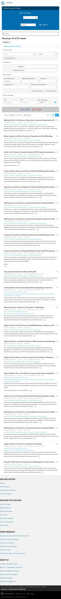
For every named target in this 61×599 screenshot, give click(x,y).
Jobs (39, 587)
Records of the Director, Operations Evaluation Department (19, 313)
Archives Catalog (5, 504)
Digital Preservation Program (9, 574)
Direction (19, 115)
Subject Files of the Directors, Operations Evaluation (23, 444)
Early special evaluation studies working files (20, 272)
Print (49, 115)
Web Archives (4, 525)
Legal (2, 587)
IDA (21, 594)
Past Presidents (4, 487)
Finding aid (43, 78)
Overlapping (42, 100)
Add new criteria (10, 58)
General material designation (39, 84)
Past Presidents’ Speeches (8, 490)
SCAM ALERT (4, 589)
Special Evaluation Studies (35, 156)
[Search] (30, 17)
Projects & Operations (6, 522)
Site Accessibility (19, 587)
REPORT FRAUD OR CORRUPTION (17, 589)
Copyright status (8, 84)
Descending (27, 115)
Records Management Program (9, 571)
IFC (24, 594)
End (22, 100)
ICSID (32, 594)
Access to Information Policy (8, 564)
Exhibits (2, 483)
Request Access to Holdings (8, 546)
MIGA (28, 594)
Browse (28, 25)
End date (12, 115)
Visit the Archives (5, 550)
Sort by (6, 115)
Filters (6, 34)
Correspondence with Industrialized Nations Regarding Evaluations (28, 288)
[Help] (55, 102)
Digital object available (28, 78)
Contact (44, 587)
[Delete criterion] (56, 54)
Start (5, 100)
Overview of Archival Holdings (9, 539)
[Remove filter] (9, 42)
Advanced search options (12, 46)
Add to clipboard (57, 120)
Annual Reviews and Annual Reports (38, 124)
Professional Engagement (8, 581)
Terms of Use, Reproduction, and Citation (12, 553)
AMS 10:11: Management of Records (11, 567)
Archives (10, 3)
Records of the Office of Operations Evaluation (15, 124)
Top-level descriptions (37, 91)
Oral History (3, 515)
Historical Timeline (5, 494)
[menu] (59, 2)
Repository (21, 66)
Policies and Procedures (35, 140)
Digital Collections (5, 508)
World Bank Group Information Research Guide (14, 536)
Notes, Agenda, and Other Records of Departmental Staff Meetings (28, 136)
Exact (40, 102)
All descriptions (51, 91)
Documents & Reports (6, 518)
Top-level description (18, 70)
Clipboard (42, 24)
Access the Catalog (15, 8)
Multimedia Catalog (6, 511)
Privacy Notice (9, 587)
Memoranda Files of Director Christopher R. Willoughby (24, 307)
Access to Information (30, 587)
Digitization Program (6, 578)
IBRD (17, 594)
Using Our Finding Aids (7, 543)
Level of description (9, 78)
